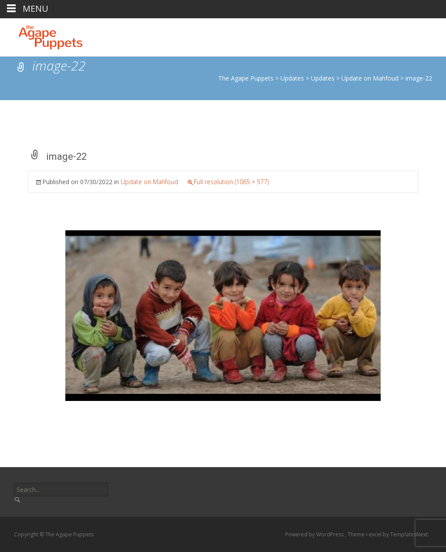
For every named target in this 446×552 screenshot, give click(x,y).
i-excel (374, 534)
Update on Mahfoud (149, 182)
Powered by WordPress (315, 534)
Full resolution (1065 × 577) (231, 182)
